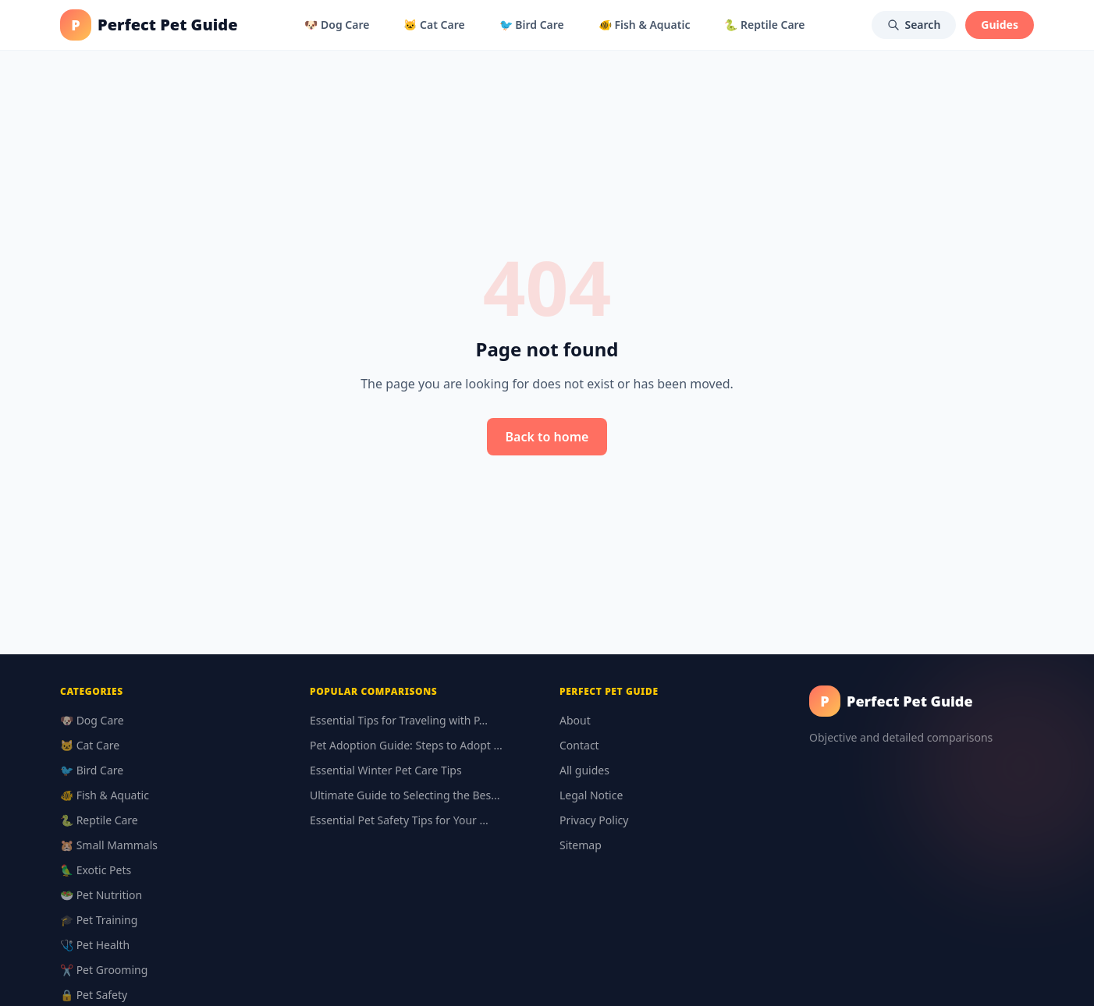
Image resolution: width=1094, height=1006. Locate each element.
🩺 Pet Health (95, 944)
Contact (579, 745)
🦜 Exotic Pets (95, 870)
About (575, 720)
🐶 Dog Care (336, 24)
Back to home (547, 436)
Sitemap (580, 845)
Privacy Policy (593, 820)
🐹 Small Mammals (109, 845)
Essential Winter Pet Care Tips (386, 770)
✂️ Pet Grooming (103, 969)
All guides (584, 770)
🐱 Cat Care (433, 24)
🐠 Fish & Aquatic (645, 24)
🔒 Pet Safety (93, 994)
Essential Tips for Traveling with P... (399, 720)
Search (913, 24)
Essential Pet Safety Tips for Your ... (399, 820)
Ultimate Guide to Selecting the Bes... (404, 795)
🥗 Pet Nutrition (101, 894)
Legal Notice (591, 795)
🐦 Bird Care (531, 24)
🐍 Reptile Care (764, 24)
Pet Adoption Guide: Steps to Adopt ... (406, 745)
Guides (999, 24)
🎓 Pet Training (98, 919)
